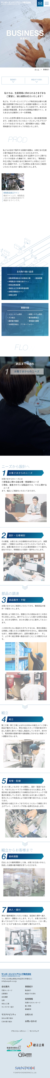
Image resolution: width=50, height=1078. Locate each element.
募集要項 (28, 1009)
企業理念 (5, 993)
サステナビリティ (9, 1014)
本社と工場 (5, 1004)
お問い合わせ (31, 1021)
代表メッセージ (7, 990)
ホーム (37, 69)
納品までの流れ (36, 79)
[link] (25, 1060)
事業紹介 (29, 986)
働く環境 (28, 1006)
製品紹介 (13, 79)
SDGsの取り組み (7, 1018)
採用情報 (29, 999)
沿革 (3, 1000)
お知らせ (29, 1014)
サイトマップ (34, 1031)
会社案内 (5, 986)
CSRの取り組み (7, 1021)
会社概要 (5, 997)
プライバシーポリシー (18, 1031)
